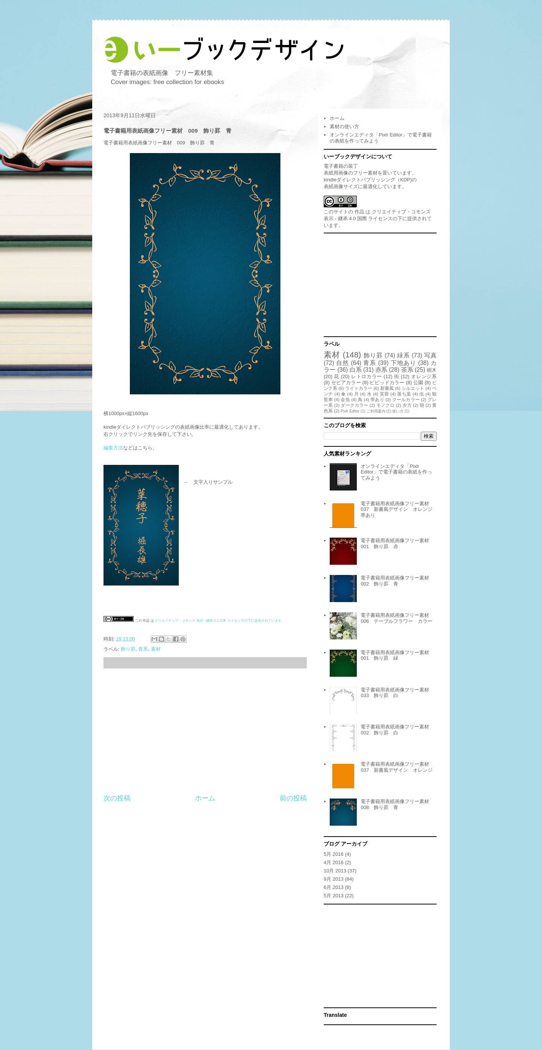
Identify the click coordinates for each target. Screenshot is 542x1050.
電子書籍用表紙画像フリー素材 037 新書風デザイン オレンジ (397, 767)
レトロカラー (366, 376)
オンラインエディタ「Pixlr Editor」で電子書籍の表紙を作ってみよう (396, 472)
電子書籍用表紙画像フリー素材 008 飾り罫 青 (397, 804)
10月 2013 (335, 871)
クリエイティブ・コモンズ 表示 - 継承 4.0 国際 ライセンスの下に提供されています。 (378, 218)
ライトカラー (358, 388)
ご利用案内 (376, 411)
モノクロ (385, 405)
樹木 (432, 370)
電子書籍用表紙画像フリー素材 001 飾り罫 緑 (397, 655)
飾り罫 (128, 649)
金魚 (345, 399)
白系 (356, 369)
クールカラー (406, 399)
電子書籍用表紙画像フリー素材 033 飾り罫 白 (397, 693)
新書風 (387, 388)
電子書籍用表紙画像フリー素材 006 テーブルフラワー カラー (397, 618)
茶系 (407, 369)
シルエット (413, 388)
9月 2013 (334, 879)
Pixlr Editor (350, 411)
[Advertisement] (205, 731)
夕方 (406, 405)
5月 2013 (334, 895)
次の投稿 (117, 798)
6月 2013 (334, 887)
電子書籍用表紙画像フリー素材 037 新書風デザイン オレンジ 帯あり (399, 509)
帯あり (377, 399)
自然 (342, 363)
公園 (418, 382)
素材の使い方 (344, 126)
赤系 (381, 369)
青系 (143, 649)
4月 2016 (334, 862)
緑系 (403, 355)
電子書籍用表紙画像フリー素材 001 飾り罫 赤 (397, 543)
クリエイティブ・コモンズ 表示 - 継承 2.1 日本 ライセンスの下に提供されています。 (220, 620)
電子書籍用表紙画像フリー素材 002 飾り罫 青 (397, 581)
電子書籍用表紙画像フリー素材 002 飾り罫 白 (397, 730)
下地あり (403, 363)
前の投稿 (293, 798)
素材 (156, 649)
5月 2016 (334, 854)
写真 (430, 355)
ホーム (205, 798)
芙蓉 (384, 393)
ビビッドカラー (387, 382)
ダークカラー (354, 405)
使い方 (397, 411)
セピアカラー (346, 382)
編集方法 (113, 448)
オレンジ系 (424, 376)
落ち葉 (404, 393)
